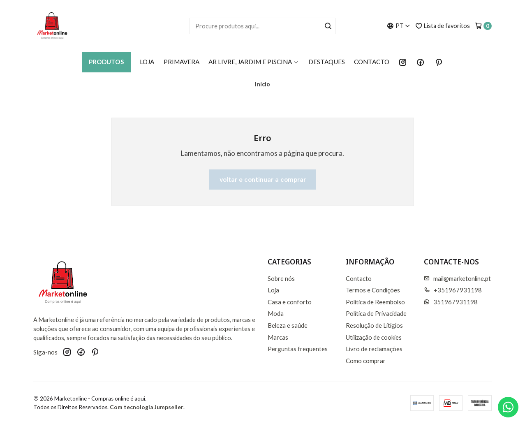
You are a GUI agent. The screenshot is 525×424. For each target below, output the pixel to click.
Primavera (181, 61)
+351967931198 (453, 290)
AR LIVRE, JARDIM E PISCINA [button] (253, 61)
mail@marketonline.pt (457, 278)
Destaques (326, 61)
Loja (147, 61)
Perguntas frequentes (298, 348)
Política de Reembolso (375, 302)
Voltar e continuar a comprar (263, 179)
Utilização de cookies (374, 337)
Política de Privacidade (376, 313)
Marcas (278, 337)
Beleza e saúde (288, 325)
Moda (276, 313)
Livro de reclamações (374, 348)
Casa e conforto (290, 302)
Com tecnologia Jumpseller (146, 407)
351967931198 (451, 302)
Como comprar (366, 360)
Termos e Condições (373, 290)
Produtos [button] (106, 61)
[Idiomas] (398, 25)
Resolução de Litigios (374, 325)
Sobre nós (281, 278)
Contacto (371, 61)
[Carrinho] (483, 26)
